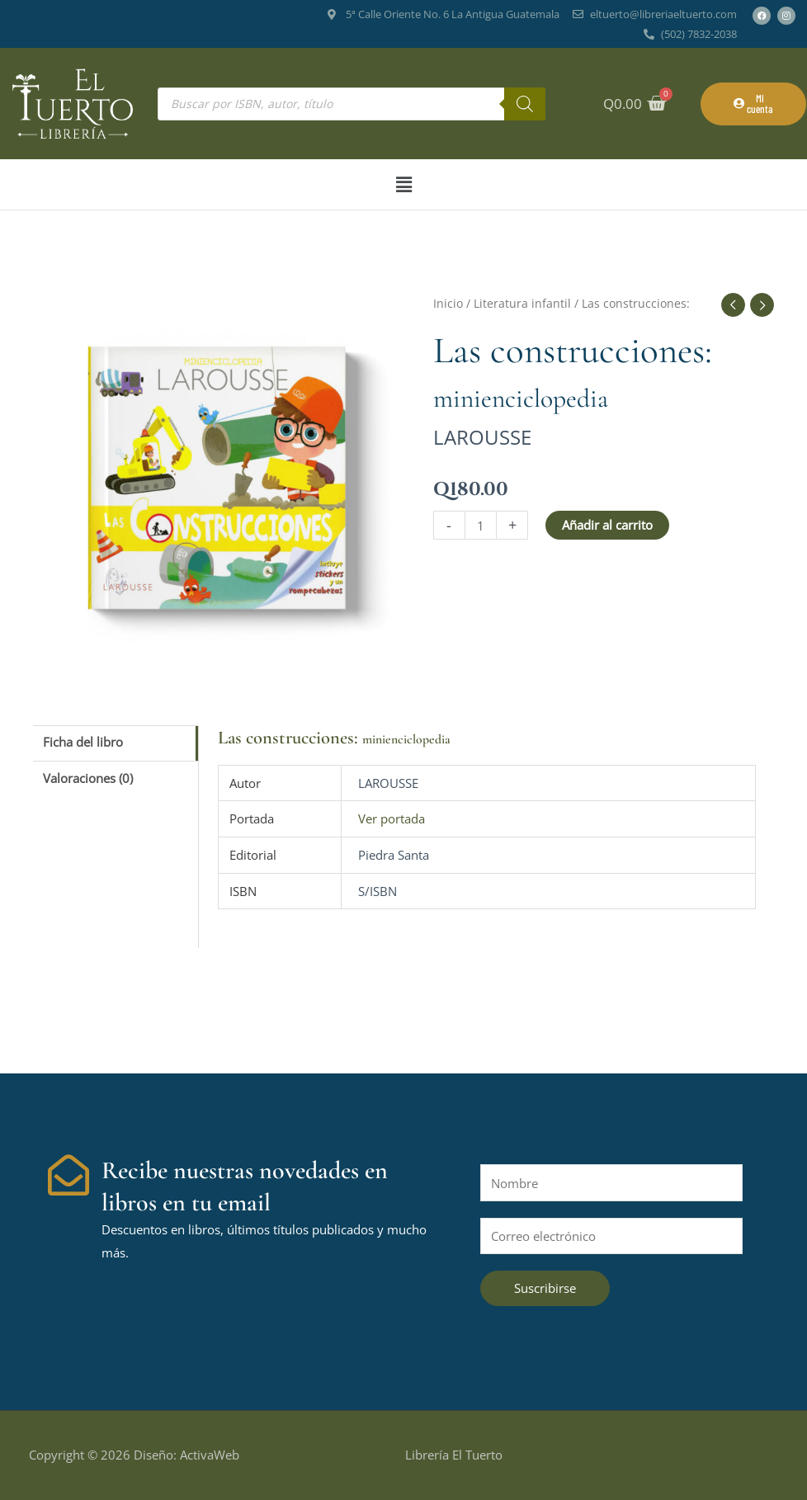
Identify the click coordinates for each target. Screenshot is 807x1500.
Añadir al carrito (607, 525)
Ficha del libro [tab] (83, 741)
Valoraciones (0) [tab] (88, 778)
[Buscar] (524, 103)
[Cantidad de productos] (481, 525)
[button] (403, 184)
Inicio (448, 303)
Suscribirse (545, 1288)
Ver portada (391, 818)
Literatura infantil (522, 303)
